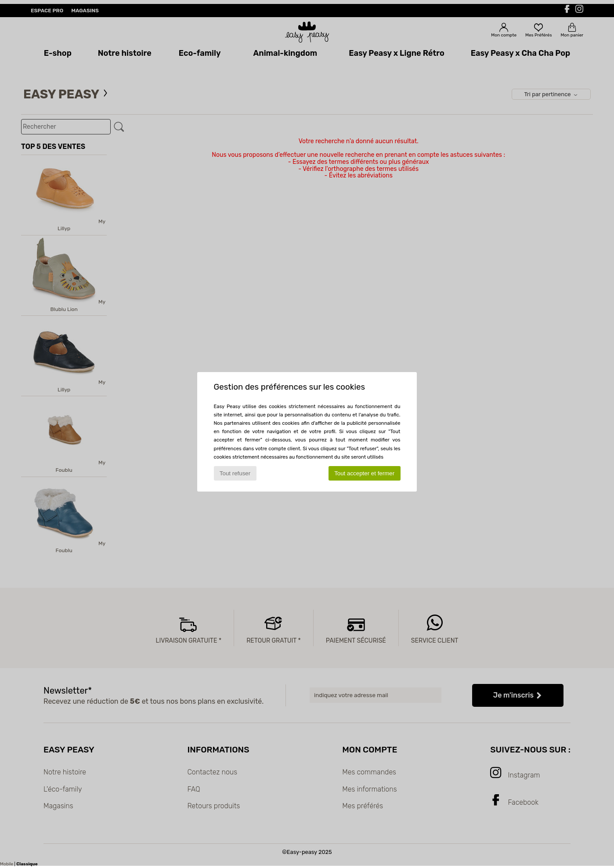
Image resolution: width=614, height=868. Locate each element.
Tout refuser (235, 473)
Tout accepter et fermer (364, 473)
